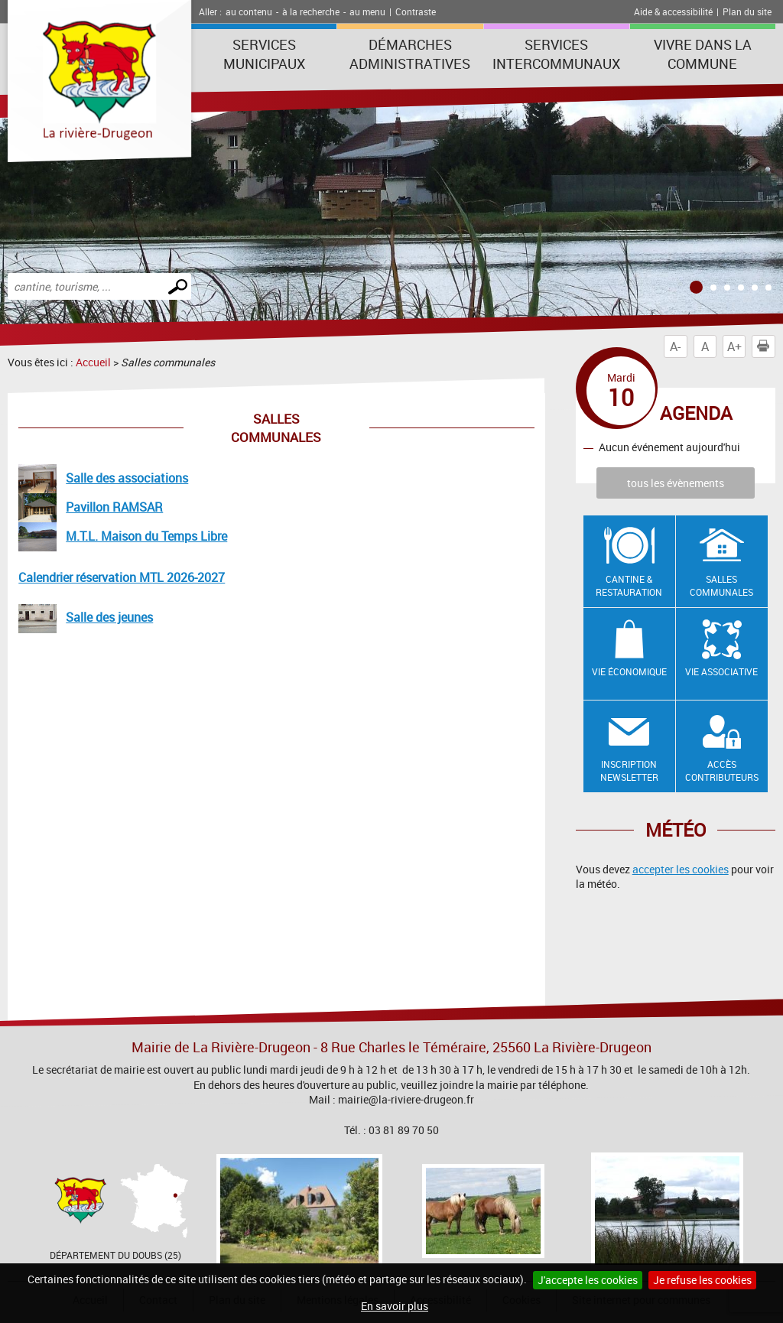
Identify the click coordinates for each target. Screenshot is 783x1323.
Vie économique (629, 671)
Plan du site (747, 11)
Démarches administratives (409, 54)
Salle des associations (127, 478)
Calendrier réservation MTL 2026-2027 (121, 577)
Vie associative (721, 671)
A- (675, 346)
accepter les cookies (680, 869)
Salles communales (721, 585)
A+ (734, 346)
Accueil (93, 362)
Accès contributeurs (722, 770)
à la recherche (311, 11)
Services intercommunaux (556, 54)
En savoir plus (394, 1306)
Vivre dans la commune (703, 54)
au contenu (249, 11)
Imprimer (766, 346)
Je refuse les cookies (702, 1280)
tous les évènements (675, 483)
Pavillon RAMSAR (114, 507)
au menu (367, 11)
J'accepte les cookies (588, 1280)
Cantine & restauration (629, 585)
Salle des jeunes (109, 617)
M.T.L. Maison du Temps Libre (146, 536)
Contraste (415, 11)
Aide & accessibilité (673, 11)
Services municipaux (264, 54)
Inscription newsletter (629, 770)
